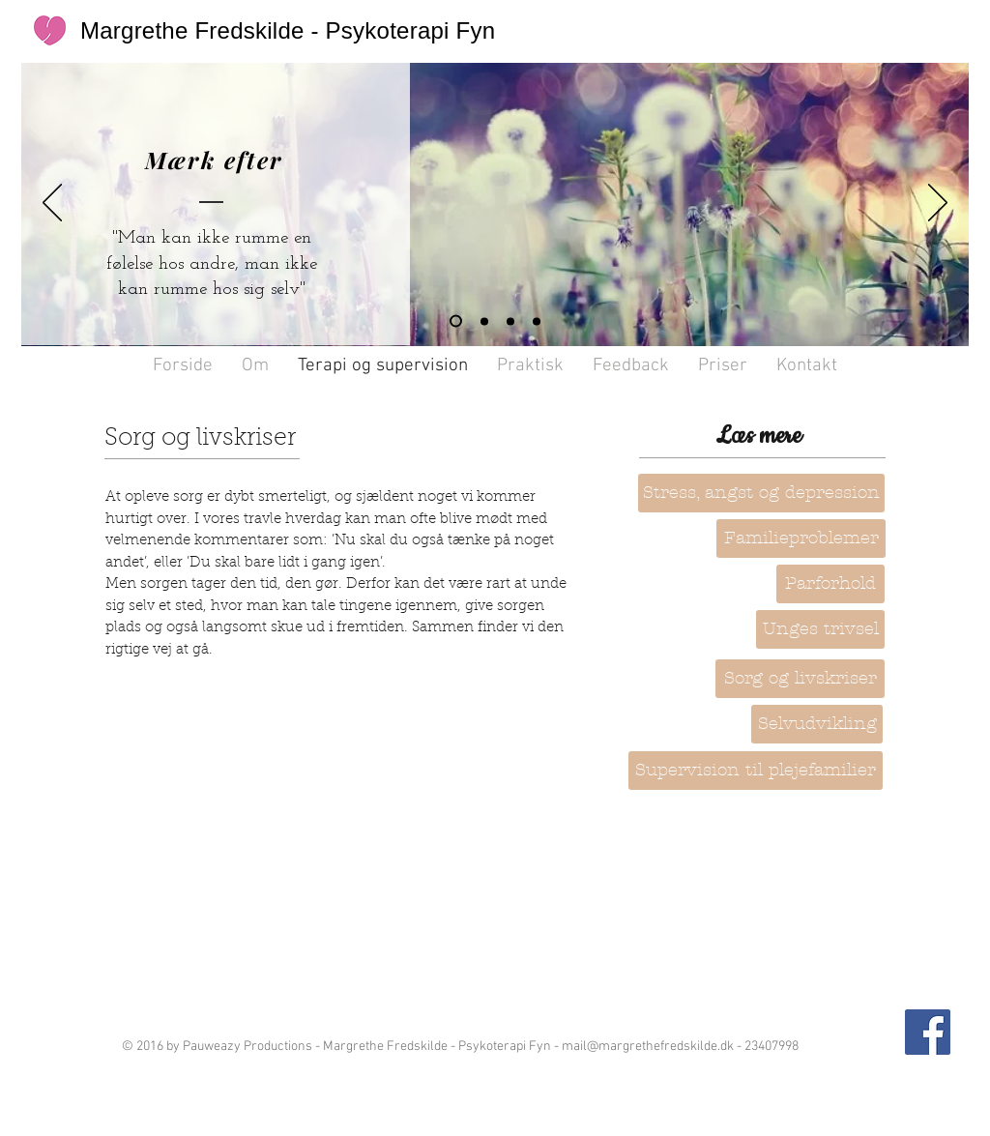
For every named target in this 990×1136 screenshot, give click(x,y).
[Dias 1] (510, 321)
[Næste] (937, 204)
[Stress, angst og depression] (761, 493)
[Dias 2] (484, 321)
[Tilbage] (52, 204)
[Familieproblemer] (801, 538)
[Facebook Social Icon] (927, 1032)
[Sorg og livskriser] (800, 678)
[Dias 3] (536, 321)
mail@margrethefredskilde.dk (648, 1046)
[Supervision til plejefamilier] (755, 770)
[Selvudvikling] (817, 724)
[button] (830, 584)
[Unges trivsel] (820, 629)
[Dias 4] (456, 321)
